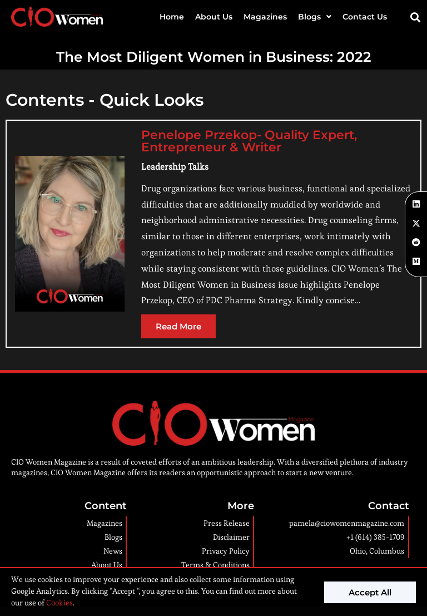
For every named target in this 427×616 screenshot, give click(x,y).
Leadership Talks (174, 167)
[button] (415, 17)
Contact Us (364, 17)
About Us (213, 17)
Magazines (265, 17)
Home (172, 17)
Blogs (314, 16)
